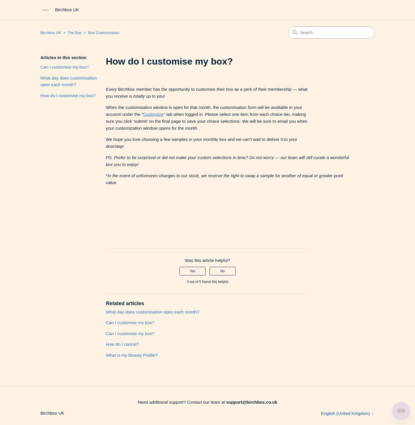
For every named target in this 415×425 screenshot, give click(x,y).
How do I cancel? (122, 344)
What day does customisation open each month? (68, 81)
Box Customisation (103, 33)
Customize (153, 114)
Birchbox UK (50, 33)
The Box (75, 33)
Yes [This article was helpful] (192, 271)
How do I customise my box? (68, 95)
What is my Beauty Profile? (132, 355)
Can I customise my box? (64, 67)
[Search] (331, 32)
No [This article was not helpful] (222, 271)
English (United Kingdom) (348, 413)
